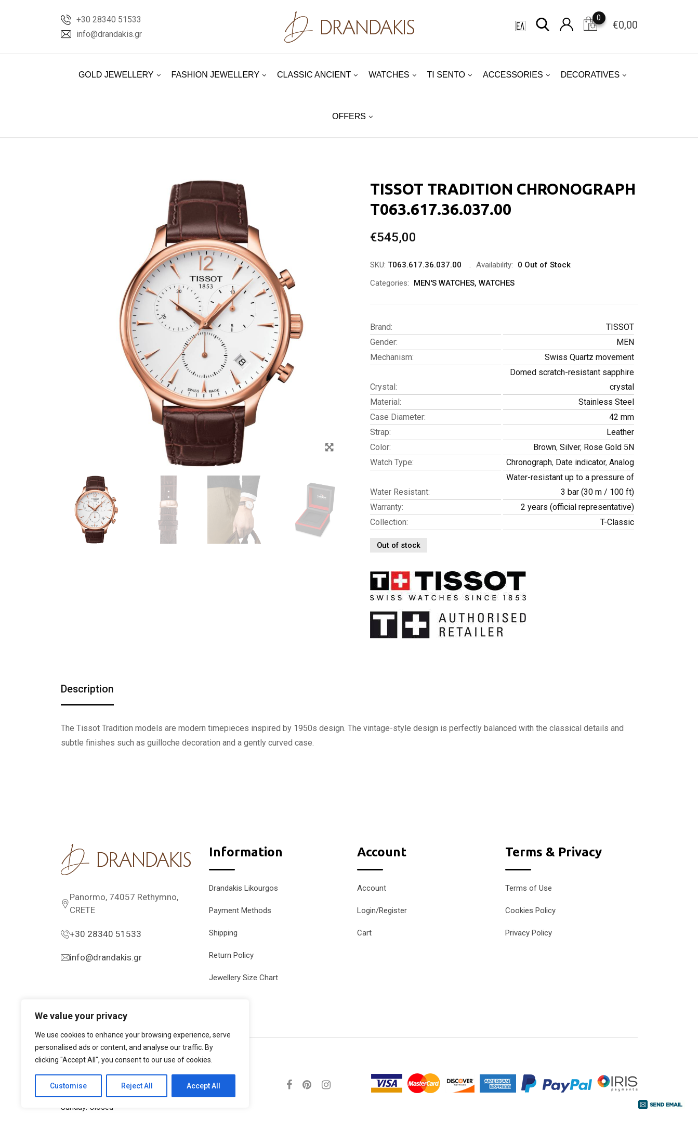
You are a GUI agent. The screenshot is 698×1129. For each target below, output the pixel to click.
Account (371, 888)
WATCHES (388, 74)
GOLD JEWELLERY (116, 74)
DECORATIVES (590, 74)
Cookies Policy (530, 910)
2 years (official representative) (577, 507)
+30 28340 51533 (108, 19)
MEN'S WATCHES (444, 283)
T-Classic (617, 522)
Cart (364, 933)
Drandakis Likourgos (243, 888)
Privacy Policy (528, 933)
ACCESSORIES (513, 74)
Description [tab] (87, 689)
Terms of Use (528, 888)
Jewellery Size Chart (243, 977)
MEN (625, 342)
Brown (544, 447)
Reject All (137, 1086)
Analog (621, 462)
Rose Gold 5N (609, 447)
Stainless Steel (606, 402)
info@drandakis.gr (109, 34)
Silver (570, 447)
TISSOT (620, 327)
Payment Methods (240, 910)
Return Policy (231, 955)
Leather (620, 432)
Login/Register (382, 910)
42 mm (621, 417)
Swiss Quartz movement (589, 357)
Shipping (223, 933)
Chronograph (529, 462)
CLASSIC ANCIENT (314, 74)
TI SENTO (446, 74)
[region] (135, 1053)
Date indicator (580, 462)
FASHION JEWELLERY (216, 74)
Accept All (203, 1086)
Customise (68, 1086)
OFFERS (349, 116)
